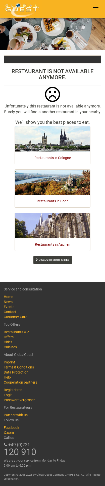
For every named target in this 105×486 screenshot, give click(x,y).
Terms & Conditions (19, 367)
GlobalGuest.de (21, 9)
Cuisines (10, 347)
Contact (10, 312)
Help (7, 377)
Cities (8, 342)
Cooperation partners (20, 382)
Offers (9, 337)
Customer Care (15, 317)
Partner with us (16, 415)
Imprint (9, 362)
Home (8, 297)
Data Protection (16, 372)
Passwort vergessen (19, 400)
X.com (9, 433)
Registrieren (13, 390)
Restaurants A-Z (16, 332)
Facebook (11, 428)
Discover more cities (52, 259)
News (8, 302)
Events (9, 307)
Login (8, 395)
